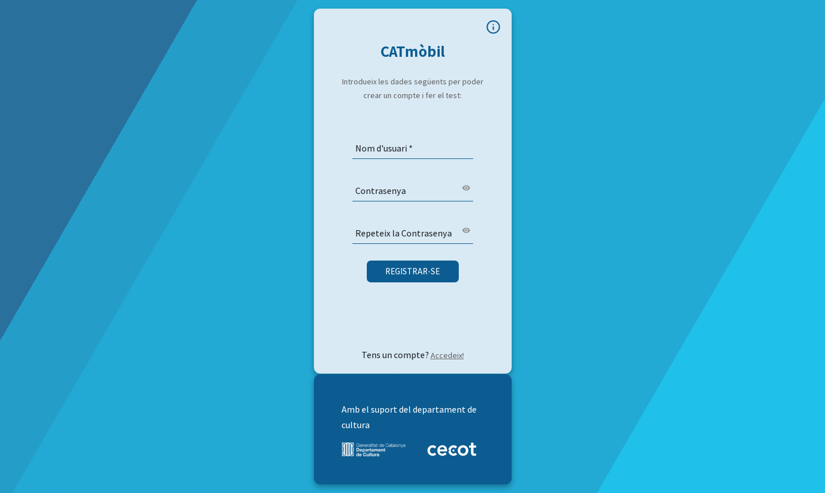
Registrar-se (412, 271)
